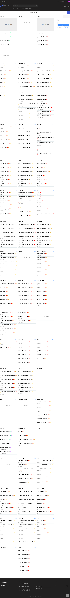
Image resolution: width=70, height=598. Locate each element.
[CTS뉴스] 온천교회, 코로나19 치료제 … (26, 240)
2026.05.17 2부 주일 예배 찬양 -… (25, 143)
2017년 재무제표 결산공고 (42, 350)
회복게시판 (20, 221)
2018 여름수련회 (40, 503)
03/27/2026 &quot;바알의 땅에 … (43, 82)
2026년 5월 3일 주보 (4, 163)
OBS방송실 (2, 124)
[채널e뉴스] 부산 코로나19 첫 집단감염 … (26, 232)
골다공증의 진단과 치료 (4, 70)
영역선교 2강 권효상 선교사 (23, 113)
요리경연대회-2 (3, 291)
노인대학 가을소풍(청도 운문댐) (6, 507)
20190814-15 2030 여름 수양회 (43, 422)
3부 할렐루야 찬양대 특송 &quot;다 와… (26, 499)
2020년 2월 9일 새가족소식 (23, 346)
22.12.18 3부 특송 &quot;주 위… (24, 507)
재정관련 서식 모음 (40, 358)
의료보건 (38, 190)
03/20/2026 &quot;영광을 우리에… (44, 86)
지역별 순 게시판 (3, 547)
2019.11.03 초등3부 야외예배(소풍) (7, 371)
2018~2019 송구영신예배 (42, 495)
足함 (38, 205)
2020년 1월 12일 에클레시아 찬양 (24, 299)
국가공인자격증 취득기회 (41, 163)
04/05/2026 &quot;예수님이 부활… (25, 375)
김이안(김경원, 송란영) (4, 213)
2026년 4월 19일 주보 (4, 171)
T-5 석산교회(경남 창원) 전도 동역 (43, 468)
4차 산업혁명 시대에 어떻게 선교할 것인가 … (27, 108)
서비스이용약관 (3, 583)
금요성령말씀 (39, 63)
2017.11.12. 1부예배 (41, 283)
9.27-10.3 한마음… (39, 586)
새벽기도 (26, 8)
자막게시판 (20, 124)
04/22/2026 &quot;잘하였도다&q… (7, 520)
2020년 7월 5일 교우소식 (23, 566)
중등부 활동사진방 (3, 280)
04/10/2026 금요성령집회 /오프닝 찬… (25, 528)
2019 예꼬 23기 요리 (41, 270)
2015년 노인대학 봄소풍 (4, 503)
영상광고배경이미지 (4, 139)
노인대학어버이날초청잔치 (5, 511)
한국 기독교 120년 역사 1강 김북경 (25, 99)
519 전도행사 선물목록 (22, 66)
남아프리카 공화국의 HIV (41, 95)
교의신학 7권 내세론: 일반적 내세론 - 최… (45, 213)
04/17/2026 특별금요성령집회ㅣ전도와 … (26, 524)
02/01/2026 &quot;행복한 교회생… (25, 391)
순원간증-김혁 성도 (40, 179)
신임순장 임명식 (40, 175)
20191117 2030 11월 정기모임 (43, 405)
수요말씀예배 (2, 518)
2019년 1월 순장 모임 (22, 312)
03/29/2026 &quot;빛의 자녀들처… (25, 379)
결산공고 (38, 339)
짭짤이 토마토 (39, 200)
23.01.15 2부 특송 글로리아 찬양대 (7, 224)
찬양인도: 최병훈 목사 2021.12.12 (6, 332)
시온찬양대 (2, 458)
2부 (19, 8)
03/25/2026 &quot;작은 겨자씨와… (7, 533)
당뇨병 (1, 86)
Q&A (61, 1)
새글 (64, 1)
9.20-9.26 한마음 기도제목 (42, 44)
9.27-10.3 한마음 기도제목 (42, 36)
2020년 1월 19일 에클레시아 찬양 (24, 295)
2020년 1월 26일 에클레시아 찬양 (24, 291)
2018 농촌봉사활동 (40, 499)
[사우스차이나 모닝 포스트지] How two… (26, 224)
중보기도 (38, 92)
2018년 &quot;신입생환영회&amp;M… (7, 283)
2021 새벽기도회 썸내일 (4, 143)
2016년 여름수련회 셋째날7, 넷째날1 (25, 86)
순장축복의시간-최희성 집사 (42, 171)
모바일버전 (3, 585)
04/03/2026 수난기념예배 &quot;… (44, 78)
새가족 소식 (20, 339)
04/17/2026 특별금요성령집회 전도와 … (44, 70)
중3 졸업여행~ (3, 287)
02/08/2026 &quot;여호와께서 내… (25, 387)
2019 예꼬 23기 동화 (41, 253)
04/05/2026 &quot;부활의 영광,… (43, 236)
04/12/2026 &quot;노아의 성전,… (43, 232)
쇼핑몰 (5, 1)
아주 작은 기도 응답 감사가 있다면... (44, 107)
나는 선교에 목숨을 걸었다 (42, 533)
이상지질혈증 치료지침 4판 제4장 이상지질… (45, 137)
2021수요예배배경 (3, 147)
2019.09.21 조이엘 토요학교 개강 (6, 387)
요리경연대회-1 (3, 295)
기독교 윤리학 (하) (40, 528)
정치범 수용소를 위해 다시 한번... (43, 111)
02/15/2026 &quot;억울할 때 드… (25, 383)
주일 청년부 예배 (40, 428)
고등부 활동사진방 (21, 63)
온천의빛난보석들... (41, 491)
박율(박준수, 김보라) (4, 200)
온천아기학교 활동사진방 (41, 251)
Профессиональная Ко (5, 36)
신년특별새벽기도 (3, 299)
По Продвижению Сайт (5, 447)
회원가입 (65, 6)
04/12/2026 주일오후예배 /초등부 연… (7, 274)
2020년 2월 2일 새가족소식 (23, 354)
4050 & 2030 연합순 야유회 (23, 320)
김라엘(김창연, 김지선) (4, 192)
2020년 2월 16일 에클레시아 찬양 (24, 283)
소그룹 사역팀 (21, 310)
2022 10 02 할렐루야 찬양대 (5, 316)
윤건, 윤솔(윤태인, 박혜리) (5, 205)
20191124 (20, 431)
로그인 (69, 6)
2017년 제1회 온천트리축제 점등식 (43, 511)
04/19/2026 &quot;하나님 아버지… (25, 175)
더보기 (16, 16)
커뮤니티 (1, 1)
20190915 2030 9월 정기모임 (42, 414)
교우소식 (20, 547)
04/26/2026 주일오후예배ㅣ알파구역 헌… (8, 261)
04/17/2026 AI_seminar (41, 477)
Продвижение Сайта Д (5, 32)
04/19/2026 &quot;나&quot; (23, 183)
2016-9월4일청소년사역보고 (23, 82)
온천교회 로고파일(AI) (4, 347)
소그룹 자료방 (39, 160)
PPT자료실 (2, 63)
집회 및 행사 (2, 251)
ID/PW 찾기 (66, 27)
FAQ (58, 1)
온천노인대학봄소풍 (4, 491)
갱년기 (1, 82)
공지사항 (38, 16)
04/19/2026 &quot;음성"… (23, 179)
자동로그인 (60, 27)
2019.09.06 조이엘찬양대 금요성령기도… (8, 391)
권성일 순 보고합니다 (22, 482)
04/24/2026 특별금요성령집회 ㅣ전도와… (26, 520)
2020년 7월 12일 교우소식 (23, 562)
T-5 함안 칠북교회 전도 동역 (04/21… (44, 460)
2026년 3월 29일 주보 (4, 183)
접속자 (68, 1)
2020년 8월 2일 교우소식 (23, 550)
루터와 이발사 (39, 537)
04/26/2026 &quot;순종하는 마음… (25, 171)
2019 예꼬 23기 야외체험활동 (42, 266)
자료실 (1, 339)
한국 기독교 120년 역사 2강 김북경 (25, 95)
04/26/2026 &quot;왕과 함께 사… (25, 371)
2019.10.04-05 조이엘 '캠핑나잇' (6, 379)
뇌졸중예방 (2, 74)
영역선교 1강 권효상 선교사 (23, 118)
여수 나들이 (2, 499)
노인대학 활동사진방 (4, 488)
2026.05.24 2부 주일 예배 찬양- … (25, 135)
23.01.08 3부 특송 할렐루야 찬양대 (25, 495)
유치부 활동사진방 (40, 280)
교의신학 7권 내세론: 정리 (42, 209)
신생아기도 (2, 190)
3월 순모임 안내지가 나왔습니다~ (24, 478)
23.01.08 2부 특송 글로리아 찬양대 (7, 232)
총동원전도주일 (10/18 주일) (5, 303)
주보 (32, 8)
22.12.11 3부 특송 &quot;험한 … (24, 511)
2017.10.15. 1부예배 (41, 299)
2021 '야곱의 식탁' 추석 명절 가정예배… (8, 342)
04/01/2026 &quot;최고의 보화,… (6, 528)
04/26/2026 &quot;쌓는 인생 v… (43, 224)
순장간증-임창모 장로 (41, 183)
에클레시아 (20, 280)
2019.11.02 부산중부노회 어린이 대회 (7, 375)
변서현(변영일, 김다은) (4, 209)
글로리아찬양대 (3, 221)
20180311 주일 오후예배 (23, 316)
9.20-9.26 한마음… (39, 590)
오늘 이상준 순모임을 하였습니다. (24, 474)
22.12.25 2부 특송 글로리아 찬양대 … (7, 240)
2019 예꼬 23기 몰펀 (41, 257)
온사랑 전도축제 (3, 131)
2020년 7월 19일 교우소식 (23, 558)
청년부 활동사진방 (40, 488)
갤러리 (1, 50)
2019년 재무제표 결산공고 (42, 342)
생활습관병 (2, 78)
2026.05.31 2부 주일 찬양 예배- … (25, 127)
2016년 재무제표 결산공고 (42, 354)
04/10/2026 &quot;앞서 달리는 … (43, 74)
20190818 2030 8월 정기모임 (42, 418)
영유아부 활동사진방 (22, 428)
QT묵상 (1, 399)
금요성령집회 (20, 518)
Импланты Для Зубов (4, 40)
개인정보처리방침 (4, 582)
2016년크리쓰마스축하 (22, 78)
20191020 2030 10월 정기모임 (43, 410)
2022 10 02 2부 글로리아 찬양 (6, 320)
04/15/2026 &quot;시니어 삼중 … (6, 524)
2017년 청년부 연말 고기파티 (42, 507)
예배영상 (22, 8)
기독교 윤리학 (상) (40, 520)
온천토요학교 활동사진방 (23, 399)
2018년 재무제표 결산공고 (42, 346)
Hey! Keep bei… (38, 583)
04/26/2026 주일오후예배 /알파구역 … (7, 253)
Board (38, 310)
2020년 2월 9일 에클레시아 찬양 (24, 287)
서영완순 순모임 (21, 464)
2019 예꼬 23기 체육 (41, 274)
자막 (17, 8)
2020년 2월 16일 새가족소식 (23, 342)
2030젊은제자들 (40, 399)
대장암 (1, 66)
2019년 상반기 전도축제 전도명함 (24, 70)
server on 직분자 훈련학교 (5, 127)
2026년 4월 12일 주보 (4, 175)
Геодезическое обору (4, 44)
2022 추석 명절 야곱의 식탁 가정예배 (7, 324)
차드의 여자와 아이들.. (41, 103)
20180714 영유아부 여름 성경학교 (25, 443)
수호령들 (38, 192)
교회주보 (1, 160)
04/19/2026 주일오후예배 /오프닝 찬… (7, 270)
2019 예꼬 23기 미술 (41, 261)
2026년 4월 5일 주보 (4, 179)
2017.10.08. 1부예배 (41, 303)
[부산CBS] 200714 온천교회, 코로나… (25, 236)
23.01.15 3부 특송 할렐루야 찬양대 (25, 491)
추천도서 (38, 518)
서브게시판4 (2, 92)
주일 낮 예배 (39, 221)
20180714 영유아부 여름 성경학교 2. (25, 439)
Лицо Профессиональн (5, 451)
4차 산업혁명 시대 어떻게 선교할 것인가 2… (26, 103)
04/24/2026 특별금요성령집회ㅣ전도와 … (45, 66)
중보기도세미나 (3, 135)
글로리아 (13, 8)
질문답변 (20, 16)
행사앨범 (38, 458)
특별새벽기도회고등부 (22, 74)
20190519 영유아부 (22, 435)
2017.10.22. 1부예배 (41, 295)
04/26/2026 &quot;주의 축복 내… (25, 167)
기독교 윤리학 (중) (40, 524)
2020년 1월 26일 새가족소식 (23, 362)
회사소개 (2, 581)
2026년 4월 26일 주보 (4, 167)
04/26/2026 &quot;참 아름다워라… (25, 163)
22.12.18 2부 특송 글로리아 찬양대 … (7, 244)
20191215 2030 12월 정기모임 (43, 401)
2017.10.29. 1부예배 (41, 291)
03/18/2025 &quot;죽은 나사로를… (7, 537)
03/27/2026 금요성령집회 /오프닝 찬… (25, 541)
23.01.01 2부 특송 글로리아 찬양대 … (7, 236)
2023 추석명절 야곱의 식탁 (5, 312)
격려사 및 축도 (39, 167)
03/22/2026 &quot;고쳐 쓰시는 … (43, 244)
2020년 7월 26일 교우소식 (23, 554)
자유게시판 (2, 16)
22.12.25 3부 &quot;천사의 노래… (25, 503)
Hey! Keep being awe (41, 32)
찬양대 (19, 160)
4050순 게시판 (21, 458)
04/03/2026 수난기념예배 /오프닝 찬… (25, 537)
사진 (30, 8)
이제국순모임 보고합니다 (23, 460)
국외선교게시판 (21, 92)
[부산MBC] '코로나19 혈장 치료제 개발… (26, 228)
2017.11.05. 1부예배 (41, 287)
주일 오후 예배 (21, 368)
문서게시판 (39, 124)
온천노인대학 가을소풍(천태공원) (6, 495)
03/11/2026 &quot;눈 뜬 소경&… (6, 541)
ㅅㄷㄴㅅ (1, 95)
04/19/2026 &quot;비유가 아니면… (44, 228)
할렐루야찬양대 (21, 488)
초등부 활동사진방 (3, 368)
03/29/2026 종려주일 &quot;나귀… (44, 240)
